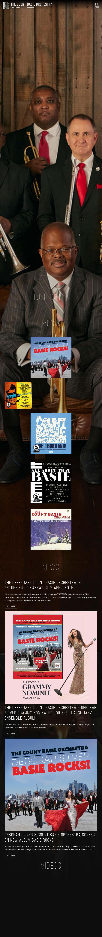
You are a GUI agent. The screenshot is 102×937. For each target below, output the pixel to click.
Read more (11, 606)
